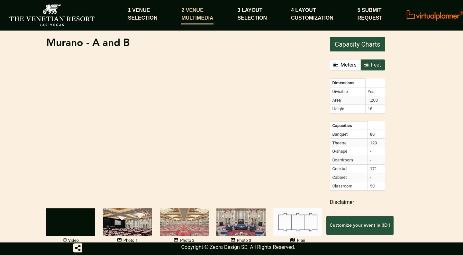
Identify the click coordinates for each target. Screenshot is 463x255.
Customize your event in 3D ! (360, 225)
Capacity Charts (357, 44)
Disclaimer (342, 202)
